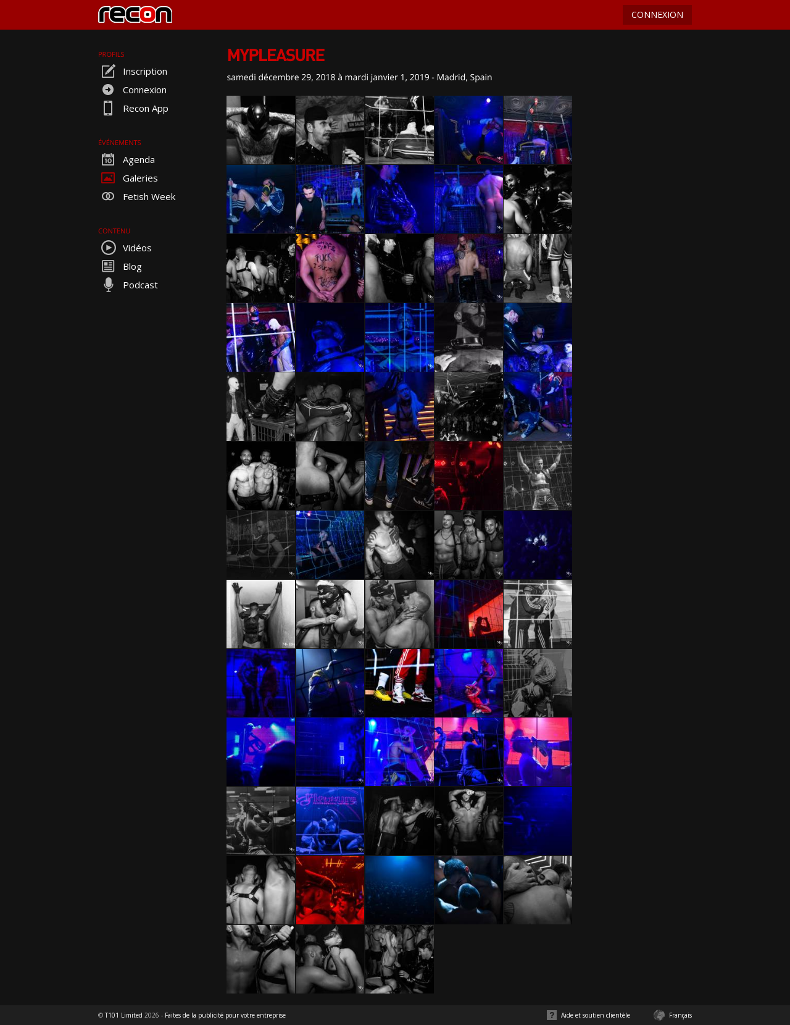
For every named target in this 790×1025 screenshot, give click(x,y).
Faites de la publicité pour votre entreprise (225, 1015)
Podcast (128, 284)
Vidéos (125, 247)
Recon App (133, 108)
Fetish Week (136, 196)
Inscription (132, 71)
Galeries (128, 178)
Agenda (126, 159)
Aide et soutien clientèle (595, 1015)
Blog (120, 266)
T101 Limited (124, 1015)
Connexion (132, 89)
